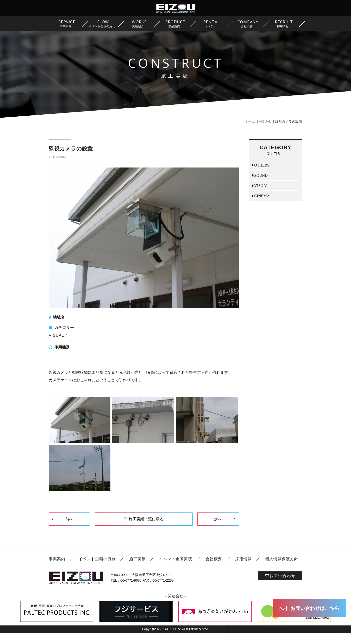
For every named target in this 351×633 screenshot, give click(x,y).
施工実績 (137, 559)
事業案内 (57, 559)
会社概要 (213, 559)
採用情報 (243, 559)
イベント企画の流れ (97, 559)
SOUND (261, 175)
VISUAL (265, 121)
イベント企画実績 (175, 559)
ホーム (250, 121)
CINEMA (262, 196)
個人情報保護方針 (281, 559)
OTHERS (261, 165)
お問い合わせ (280, 576)
